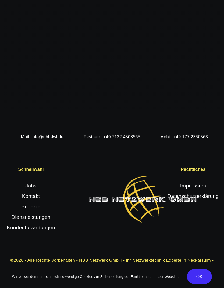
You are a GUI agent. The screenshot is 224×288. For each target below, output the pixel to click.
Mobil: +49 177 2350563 (184, 137)
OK (199, 276)
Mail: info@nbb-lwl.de (42, 137)
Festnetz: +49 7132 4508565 (112, 137)
